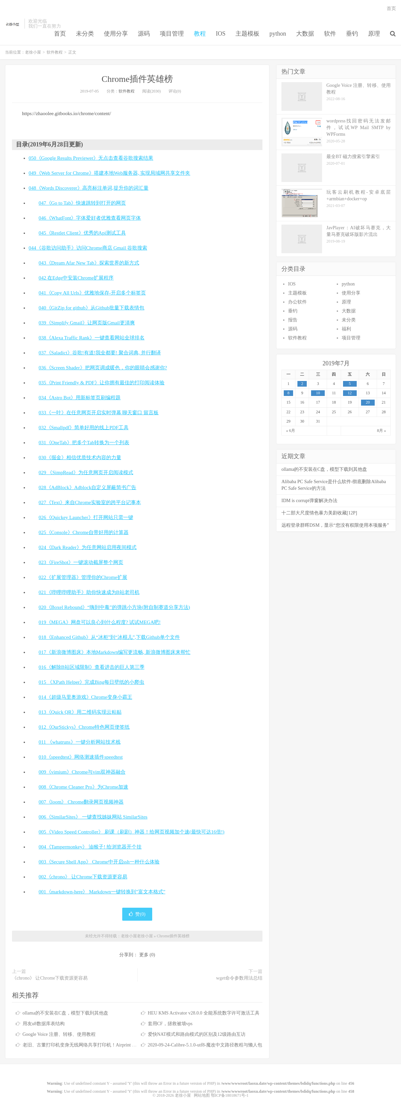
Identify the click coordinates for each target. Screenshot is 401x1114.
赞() (137, 914)
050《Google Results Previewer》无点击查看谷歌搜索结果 (91, 158)
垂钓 (352, 33)
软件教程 (55, 52)
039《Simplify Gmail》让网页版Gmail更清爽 (87, 322)
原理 (374, 33)
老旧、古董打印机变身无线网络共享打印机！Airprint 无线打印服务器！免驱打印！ (108, 1044)
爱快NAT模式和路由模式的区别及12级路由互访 (196, 1034)
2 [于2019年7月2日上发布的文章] (302, 383)
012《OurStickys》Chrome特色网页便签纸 (84, 727)
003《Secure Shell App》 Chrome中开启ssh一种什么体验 (99, 861)
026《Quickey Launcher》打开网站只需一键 (86, 517)
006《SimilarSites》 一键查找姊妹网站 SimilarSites (93, 817)
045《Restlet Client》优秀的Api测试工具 (82, 233)
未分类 (85, 33)
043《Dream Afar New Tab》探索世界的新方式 (89, 263)
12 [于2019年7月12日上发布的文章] (350, 393)
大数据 (305, 33)
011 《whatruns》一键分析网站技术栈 (80, 742)
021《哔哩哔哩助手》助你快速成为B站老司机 (89, 592)
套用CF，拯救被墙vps (170, 1023)
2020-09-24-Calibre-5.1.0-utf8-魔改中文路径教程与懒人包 (205, 1044)
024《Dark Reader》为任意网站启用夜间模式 (88, 547)
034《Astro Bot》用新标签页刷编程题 (80, 397)
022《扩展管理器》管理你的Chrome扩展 (83, 577)
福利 (346, 328)
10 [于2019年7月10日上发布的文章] (318, 393)
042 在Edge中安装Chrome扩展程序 (76, 277)
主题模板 (247, 33)
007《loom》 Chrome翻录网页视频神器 (81, 802)
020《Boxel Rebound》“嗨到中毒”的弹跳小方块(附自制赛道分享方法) (114, 607)
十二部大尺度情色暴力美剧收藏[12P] (319, 512)
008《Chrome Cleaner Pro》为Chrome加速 (83, 787)
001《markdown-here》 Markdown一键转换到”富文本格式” (102, 891)
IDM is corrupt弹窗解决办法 (309, 500)
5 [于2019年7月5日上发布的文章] (350, 383)
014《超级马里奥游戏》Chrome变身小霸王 (85, 697)
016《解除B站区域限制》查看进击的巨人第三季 (92, 667)
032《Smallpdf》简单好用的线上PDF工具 (84, 427)
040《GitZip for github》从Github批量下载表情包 (92, 307)
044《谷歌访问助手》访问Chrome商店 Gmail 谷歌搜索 (88, 248)
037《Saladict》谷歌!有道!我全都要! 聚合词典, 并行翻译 (100, 352)
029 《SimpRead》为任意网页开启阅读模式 (86, 472)
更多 (144, 954)
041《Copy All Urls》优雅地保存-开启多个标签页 (92, 292)
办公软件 (297, 301)
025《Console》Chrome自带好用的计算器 (84, 532)
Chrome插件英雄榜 (137, 79)
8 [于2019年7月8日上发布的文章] (288, 393)
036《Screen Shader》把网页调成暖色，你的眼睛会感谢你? (103, 367)
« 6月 (290, 430)
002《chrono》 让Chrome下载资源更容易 (83, 876)
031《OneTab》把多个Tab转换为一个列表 (84, 442)
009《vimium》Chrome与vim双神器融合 (82, 772)
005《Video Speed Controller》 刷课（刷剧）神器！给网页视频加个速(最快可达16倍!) (131, 832)
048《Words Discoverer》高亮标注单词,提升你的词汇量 (89, 188)
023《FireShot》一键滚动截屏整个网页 (81, 562)
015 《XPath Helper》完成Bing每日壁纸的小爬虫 (91, 682)
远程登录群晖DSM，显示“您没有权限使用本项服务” (335, 525)
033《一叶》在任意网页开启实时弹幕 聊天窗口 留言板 (99, 412)
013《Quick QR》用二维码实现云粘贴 (80, 712)
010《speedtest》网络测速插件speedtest (81, 757)
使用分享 (116, 33)
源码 (144, 33)
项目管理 (172, 33)
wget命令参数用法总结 (239, 978)
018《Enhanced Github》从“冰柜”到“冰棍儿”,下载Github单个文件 (109, 637)
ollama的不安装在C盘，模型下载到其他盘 (65, 1013)
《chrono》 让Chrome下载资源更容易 (50, 978)
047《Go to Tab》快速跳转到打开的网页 (82, 203)
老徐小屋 (13, 23)
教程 (200, 33)
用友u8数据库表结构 (44, 1023)
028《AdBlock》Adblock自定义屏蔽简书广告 (87, 487)
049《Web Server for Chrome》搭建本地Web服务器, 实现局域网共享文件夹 (109, 173)
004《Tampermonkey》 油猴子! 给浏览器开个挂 (90, 846)
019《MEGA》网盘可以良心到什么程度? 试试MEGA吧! (100, 622)
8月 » (381, 430)
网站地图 (202, 1095)
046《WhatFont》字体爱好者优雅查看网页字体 (90, 218)
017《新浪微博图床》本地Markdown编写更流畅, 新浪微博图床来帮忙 (115, 652)
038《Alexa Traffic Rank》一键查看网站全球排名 (92, 337)
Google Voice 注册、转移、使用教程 (59, 1034)
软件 (330, 33)
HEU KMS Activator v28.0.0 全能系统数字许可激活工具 (203, 1013)
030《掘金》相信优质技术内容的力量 (80, 457)
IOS (220, 33)
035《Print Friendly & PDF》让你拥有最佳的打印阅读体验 (102, 382)
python (277, 33)
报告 (292, 319)
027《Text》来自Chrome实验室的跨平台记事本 (90, 502)
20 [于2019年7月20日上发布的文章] (368, 402)
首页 (60, 33)
